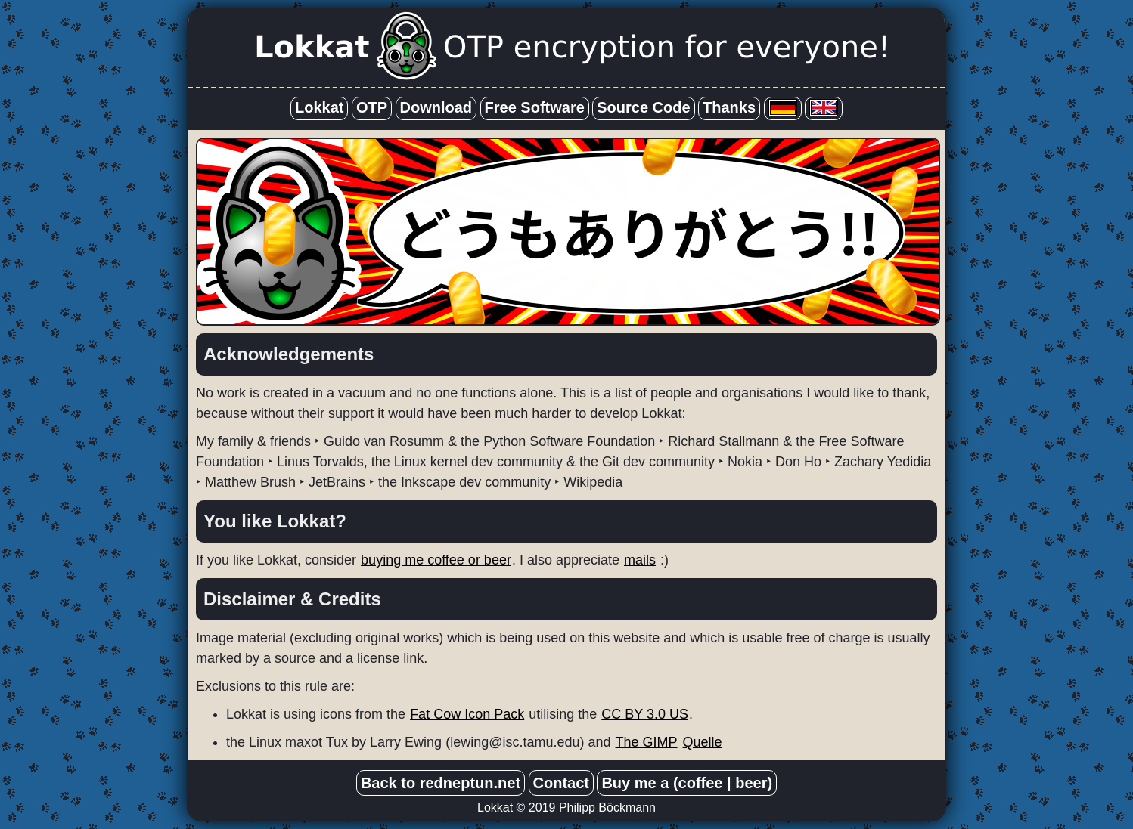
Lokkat (319, 107)
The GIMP (647, 742)
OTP (371, 107)
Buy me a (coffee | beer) (686, 783)
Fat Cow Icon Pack (467, 714)
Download (436, 107)
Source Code (643, 107)
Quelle (702, 742)
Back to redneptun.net (440, 783)
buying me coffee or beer (436, 560)
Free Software (535, 107)
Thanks (729, 107)
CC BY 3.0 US (644, 714)
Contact (561, 783)
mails (640, 560)
